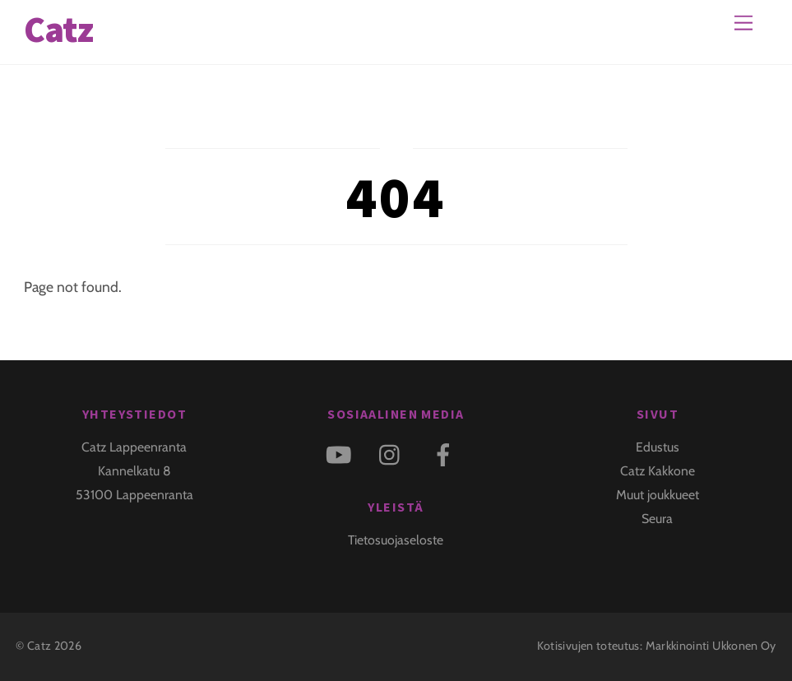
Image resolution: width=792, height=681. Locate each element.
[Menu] (743, 22)
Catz (39, 645)
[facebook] (446, 453)
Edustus (657, 447)
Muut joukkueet (657, 495)
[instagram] (393, 453)
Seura (657, 518)
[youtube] (341, 453)
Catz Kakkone (657, 471)
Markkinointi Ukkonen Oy (711, 645)
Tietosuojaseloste (395, 540)
